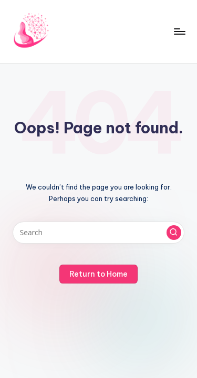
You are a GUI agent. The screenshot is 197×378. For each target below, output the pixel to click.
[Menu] (179, 31)
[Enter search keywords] (98, 233)
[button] (174, 232)
